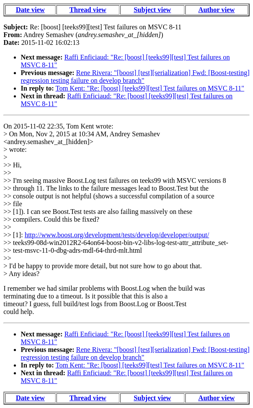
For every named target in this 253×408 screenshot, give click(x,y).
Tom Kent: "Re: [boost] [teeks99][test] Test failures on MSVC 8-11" (150, 88)
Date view (30, 9)
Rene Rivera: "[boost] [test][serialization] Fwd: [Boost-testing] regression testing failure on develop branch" (135, 76)
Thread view (87, 9)
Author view (216, 9)
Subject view (152, 9)
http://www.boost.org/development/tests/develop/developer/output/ (117, 235)
